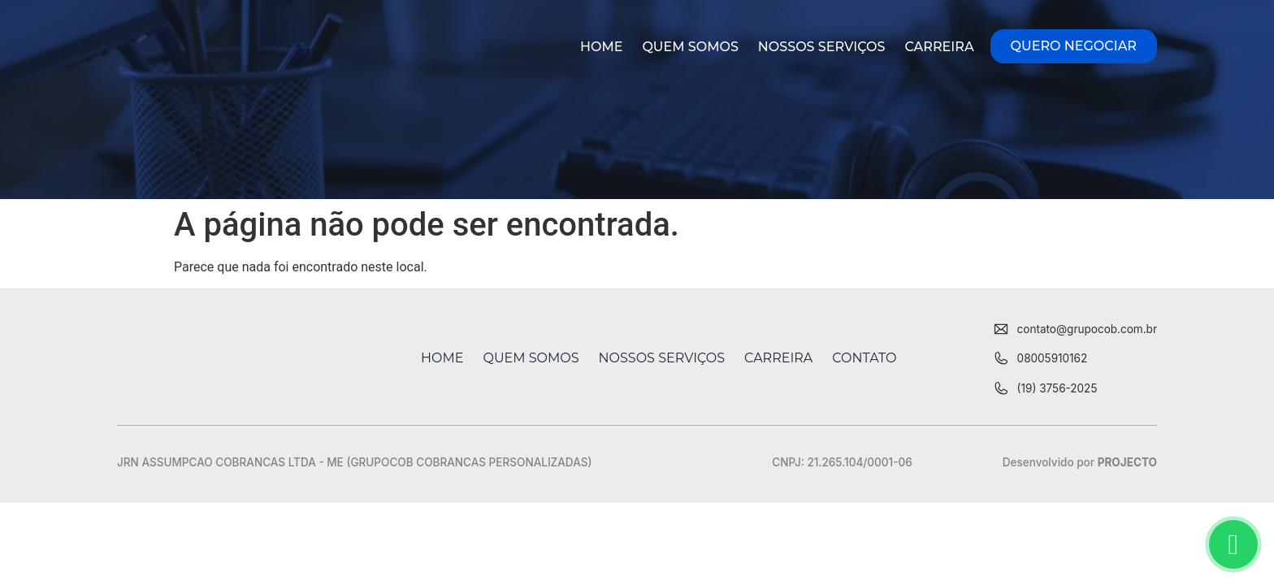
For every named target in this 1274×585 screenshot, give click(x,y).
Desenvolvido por (1080, 462)
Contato (864, 358)
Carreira (938, 46)
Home (601, 46)
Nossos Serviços (822, 46)
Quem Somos (690, 46)
